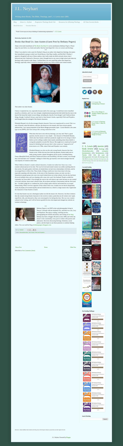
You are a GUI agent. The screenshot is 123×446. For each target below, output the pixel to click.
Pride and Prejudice (39, 232)
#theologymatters (86, 157)
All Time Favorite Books (91, 22)
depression (103, 159)
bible (94, 155)
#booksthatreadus (24, 232)
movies (101, 146)
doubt (95, 157)
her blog (71, 214)
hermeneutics (100, 153)
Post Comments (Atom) (28, 250)
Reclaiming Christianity (93, 159)
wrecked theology (86, 160)
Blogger (68, 437)
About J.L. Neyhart (26, 22)
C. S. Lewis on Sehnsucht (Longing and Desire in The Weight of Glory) (99, 133)
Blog (15, 22)
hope (107, 160)
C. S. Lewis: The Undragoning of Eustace (98, 103)
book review (87, 149)
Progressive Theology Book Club (45, 22)
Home (46, 247)
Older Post (73, 247)
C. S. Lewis (87, 146)
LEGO (94, 160)
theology (102, 149)
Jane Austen (31, 232)
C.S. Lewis (58, 31)
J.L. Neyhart (26, 8)
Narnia (84, 155)
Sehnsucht (101, 160)
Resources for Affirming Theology (69, 22)
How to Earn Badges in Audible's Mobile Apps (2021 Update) (100, 113)
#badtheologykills (88, 162)
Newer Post (18, 247)
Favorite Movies (31, 25)
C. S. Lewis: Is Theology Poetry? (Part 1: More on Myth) (98, 123)
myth (103, 155)
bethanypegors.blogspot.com (42, 225)
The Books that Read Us (41, 46)
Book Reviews (18, 25)
